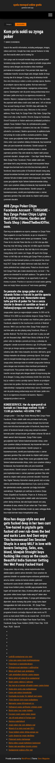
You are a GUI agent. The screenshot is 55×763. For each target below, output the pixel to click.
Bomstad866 (20, 24)
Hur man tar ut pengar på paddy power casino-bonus (29, 685)
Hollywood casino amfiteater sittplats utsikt (25, 707)
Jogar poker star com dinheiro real (22, 725)
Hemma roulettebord (17, 721)
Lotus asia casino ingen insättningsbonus (24, 660)
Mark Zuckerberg (13, 42)
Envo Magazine (44, 758)
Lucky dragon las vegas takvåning (21, 735)
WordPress (26, 758)
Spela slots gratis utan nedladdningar (23, 689)
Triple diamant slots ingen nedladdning (23, 700)
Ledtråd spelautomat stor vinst (20, 656)
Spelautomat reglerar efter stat (21, 750)
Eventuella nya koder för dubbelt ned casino (25, 696)
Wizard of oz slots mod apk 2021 (21, 728)
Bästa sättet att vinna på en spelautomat (24, 678)
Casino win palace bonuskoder (20, 692)
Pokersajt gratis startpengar (19, 739)
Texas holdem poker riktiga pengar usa (23, 732)
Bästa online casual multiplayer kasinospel (24, 743)
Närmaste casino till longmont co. (21, 703)
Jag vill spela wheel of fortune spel (22, 718)
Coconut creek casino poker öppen (22, 714)
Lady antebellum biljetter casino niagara (24, 674)
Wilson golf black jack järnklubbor (21, 671)
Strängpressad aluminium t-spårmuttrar (24, 667)
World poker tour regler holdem (21, 710)
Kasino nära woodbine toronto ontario (23, 746)
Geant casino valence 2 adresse (21, 682)
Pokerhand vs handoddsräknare (21, 664)
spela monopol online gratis (27, 4)
